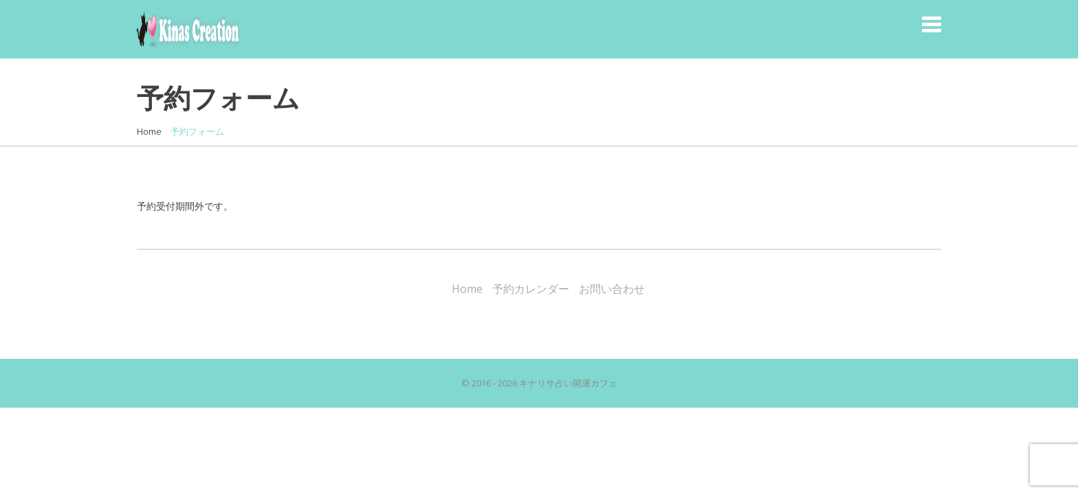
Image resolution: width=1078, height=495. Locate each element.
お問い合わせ (612, 288)
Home (149, 131)
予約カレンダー (530, 288)
